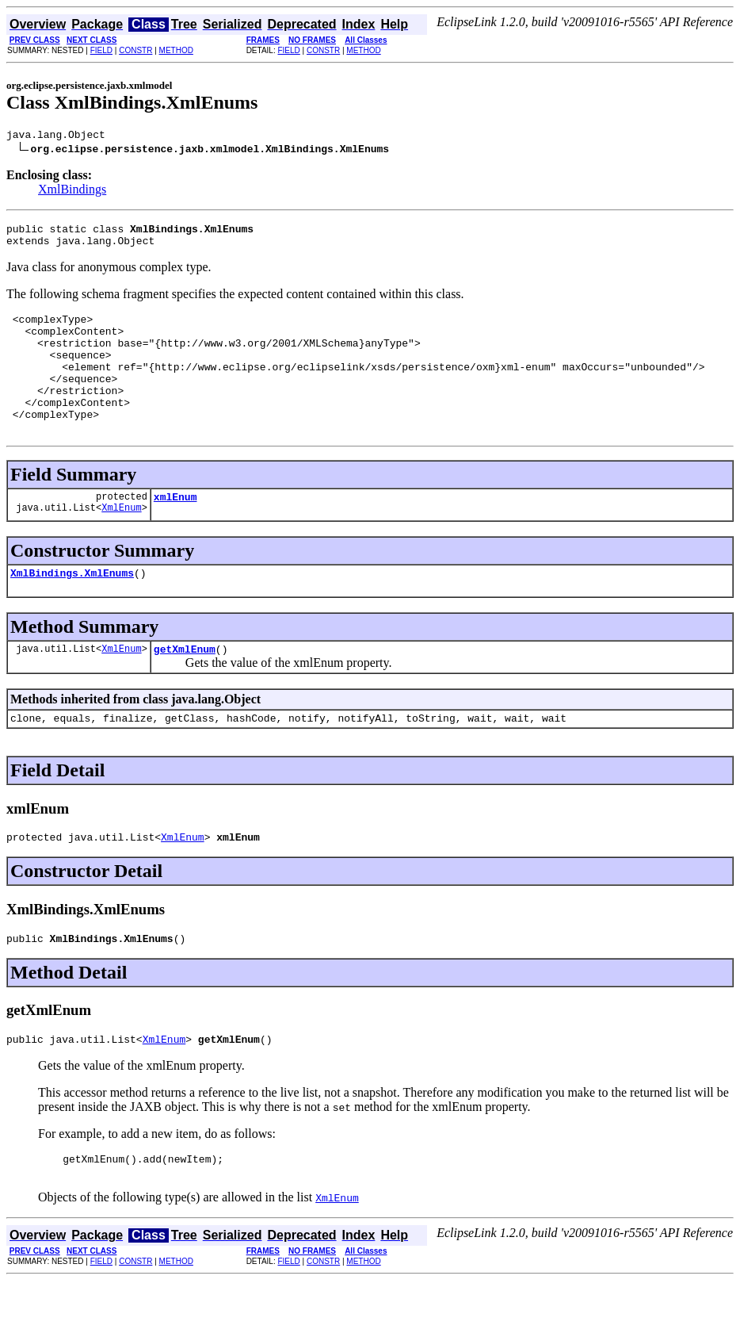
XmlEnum (121, 543)
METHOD (176, 50)
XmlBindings (72, 191)
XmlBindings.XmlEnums (72, 608)
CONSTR (135, 50)
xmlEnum (175, 530)
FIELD (101, 50)
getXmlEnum (185, 687)
